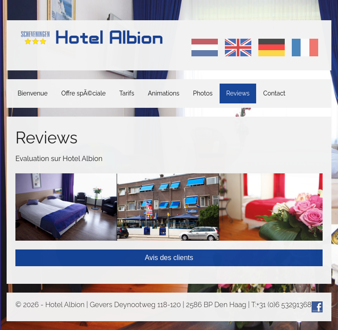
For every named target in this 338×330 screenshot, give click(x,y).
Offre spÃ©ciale (83, 93)
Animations (164, 93)
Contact (274, 93)
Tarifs (126, 93)
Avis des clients (169, 257)
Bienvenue (33, 93)
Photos (203, 93)
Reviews (238, 93)
